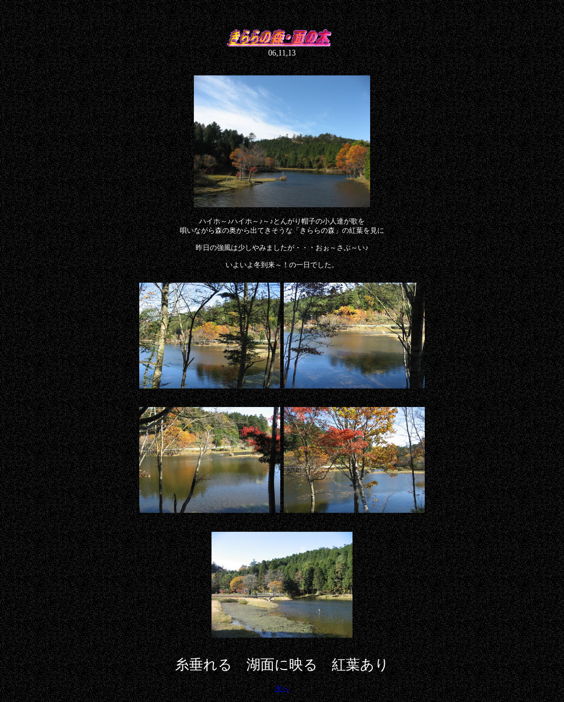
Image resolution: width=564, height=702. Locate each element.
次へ (282, 688)
